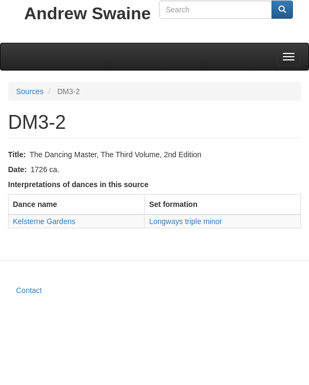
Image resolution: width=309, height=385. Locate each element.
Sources (29, 91)
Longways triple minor (185, 221)
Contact (29, 290)
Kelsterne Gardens (44, 221)
